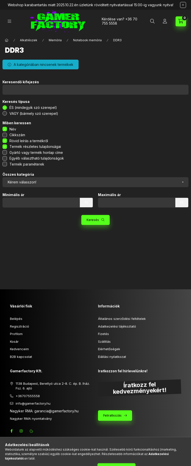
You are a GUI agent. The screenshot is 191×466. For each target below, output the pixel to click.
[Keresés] (152, 21)
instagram (21, 431)
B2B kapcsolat (21, 357)
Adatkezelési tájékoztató (117, 326)
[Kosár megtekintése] (181, 21)
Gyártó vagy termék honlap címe (36, 152)
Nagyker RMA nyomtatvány (31, 419)
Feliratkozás (112, 415)
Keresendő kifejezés (20, 82)
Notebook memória (87, 40)
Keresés (93, 220)
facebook (11, 431)
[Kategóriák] (9, 21)
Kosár (14, 341)
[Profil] (165, 21)
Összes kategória (18, 174)
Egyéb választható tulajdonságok (36, 158)
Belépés (16, 319)
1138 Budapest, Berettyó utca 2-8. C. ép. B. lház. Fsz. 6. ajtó (53, 385)
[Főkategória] (6, 40)
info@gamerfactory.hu (33, 403)
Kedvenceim (19, 349)
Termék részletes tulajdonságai (35, 146)
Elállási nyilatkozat (112, 357)
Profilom (16, 334)
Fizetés (103, 334)
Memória (55, 40)
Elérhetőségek (109, 349)
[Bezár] (183, 5)
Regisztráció (19, 326)
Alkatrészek (28, 40)
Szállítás (104, 341)
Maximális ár (109, 195)
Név (12, 129)
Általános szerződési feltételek (122, 319)
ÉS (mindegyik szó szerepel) (33, 107)
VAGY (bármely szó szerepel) (33, 113)
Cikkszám (17, 135)
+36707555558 (28, 396)
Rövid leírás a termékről (28, 141)
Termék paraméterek (26, 164)
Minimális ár (13, 195)
